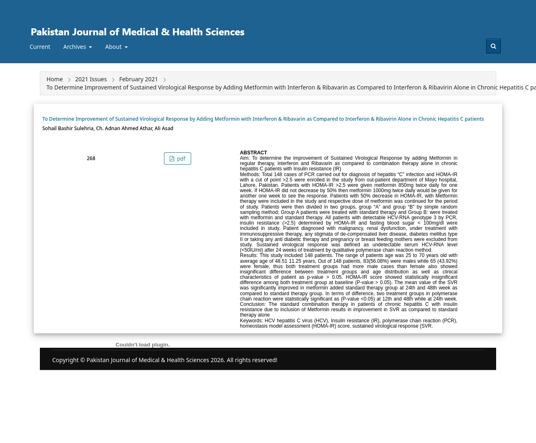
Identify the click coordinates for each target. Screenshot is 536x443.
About (114, 46)
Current (40, 46)
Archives (75, 46)
